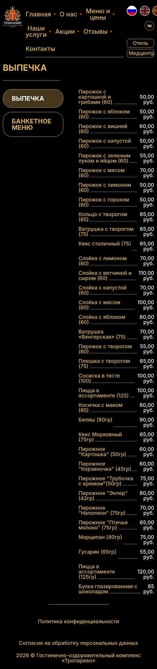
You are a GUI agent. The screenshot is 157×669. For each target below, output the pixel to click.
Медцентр (141, 53)
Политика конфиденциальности (78, 621)
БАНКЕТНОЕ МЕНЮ (31, 124)
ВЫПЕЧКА (28, 98)
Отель (140, 43)
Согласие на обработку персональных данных (78, 643)
